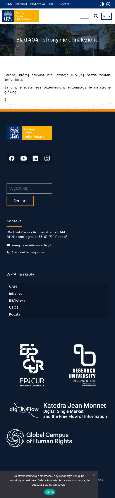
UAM (8, 4)
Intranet (21, 4)
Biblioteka (37, 4)
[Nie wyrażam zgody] (94, 475)
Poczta (64, 4)
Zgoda (49, 492)
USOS (52, 4)
